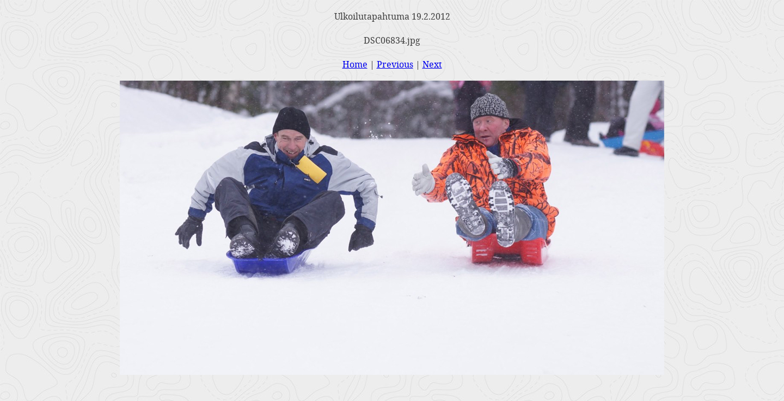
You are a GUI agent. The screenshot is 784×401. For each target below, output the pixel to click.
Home (354, 64)
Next (432, 64)
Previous (395, 64)
